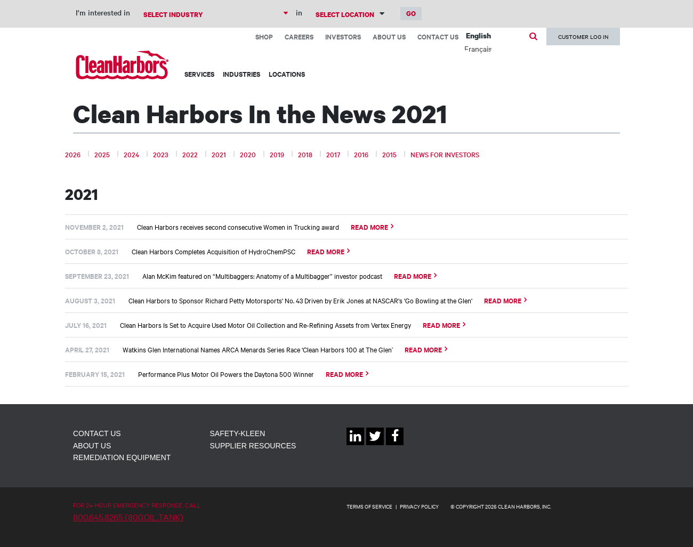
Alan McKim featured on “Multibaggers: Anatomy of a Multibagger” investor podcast (262, 275)
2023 (160, 154)
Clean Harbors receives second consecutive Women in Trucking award (238, 226)
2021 (219, 154)
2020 (248, 154)
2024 (131, 154)
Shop (264, 36)
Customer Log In (583, 37)
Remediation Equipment (122, 457)
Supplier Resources (253, 445)
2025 (102, 154)
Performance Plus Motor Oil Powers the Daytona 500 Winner (226, 374)
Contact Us (437, 36)
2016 (361, 154)
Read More (369, 227)
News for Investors (444, 154)
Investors (343, 36)
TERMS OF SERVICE (369, 506)
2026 (72, 154)
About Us (389, 36)
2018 (305, 154)
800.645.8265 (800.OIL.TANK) (128, 516)
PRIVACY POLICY (419, 506)
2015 (389, 154)
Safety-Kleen (237, 433)
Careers (299, 36)
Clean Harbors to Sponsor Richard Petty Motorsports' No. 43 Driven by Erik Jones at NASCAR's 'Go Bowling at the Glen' (300, 300)
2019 (277, 154)
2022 (190, 154)
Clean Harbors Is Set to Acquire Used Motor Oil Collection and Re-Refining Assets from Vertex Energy (265, 324)
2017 (333, 154)
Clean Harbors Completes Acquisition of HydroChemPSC (213, 251)
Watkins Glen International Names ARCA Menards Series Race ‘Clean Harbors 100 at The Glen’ (258, 349)
